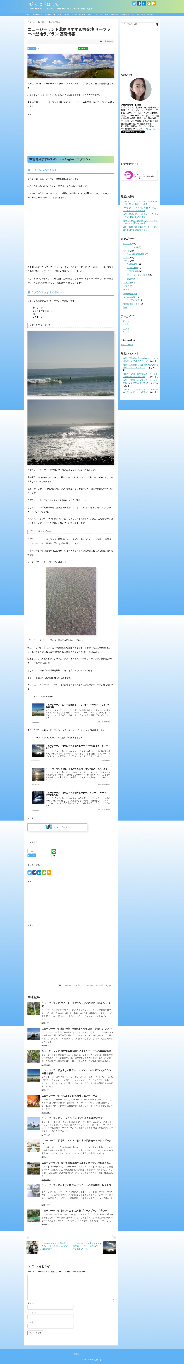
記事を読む (46, 1023)
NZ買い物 (127, 282)
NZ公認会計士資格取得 (120, 14)
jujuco (110, 985)
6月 (126, 324)
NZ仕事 (99, 14)
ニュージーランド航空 (137, 275)
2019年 (126, 321)
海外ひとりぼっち (43, 4)
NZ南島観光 (132, 268)
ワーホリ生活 (129, 297)
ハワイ (126, 286)
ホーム (27, 14)
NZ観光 (126, 261)
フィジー (127, 290)
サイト (30, 1322)
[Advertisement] (70, 134)
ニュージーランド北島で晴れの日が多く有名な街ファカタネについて (77, 1028)
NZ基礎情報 (37, 14)
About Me (135, 14)
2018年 (126, 329)
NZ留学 (82, 14)
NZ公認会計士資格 (135, 254)
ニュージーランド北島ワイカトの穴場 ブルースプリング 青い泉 (74, 1210)
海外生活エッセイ (131, 304)
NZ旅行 (48, 14)
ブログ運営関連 (130, 294)
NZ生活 (91, 14)
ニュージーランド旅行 (71, 985)
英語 (106, 14)
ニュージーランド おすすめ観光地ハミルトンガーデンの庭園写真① (76, 1163)
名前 (30, 1303)
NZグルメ (57, 14)
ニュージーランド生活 (93, 985)
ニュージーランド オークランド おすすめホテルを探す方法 (72, 1118)
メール (31, 1313)
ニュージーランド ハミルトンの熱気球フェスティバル (69, 1096)
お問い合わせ (147, 14)
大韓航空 (131, 279)
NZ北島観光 (107, 41)
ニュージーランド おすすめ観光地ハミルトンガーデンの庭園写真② (76, 1051)
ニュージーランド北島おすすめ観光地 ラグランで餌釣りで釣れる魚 (77, 769)
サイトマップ (127, 344)
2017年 (126, 331)
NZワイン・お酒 (70, 14)
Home (76, 1354)
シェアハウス (133, 300)
